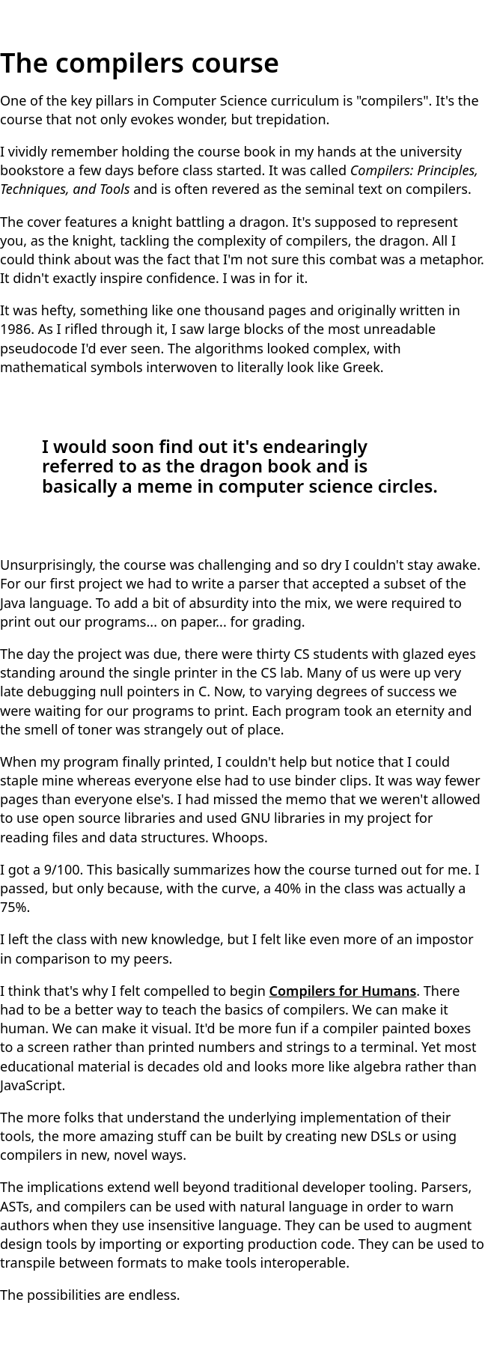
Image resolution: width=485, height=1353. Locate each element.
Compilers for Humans (343, 991)
